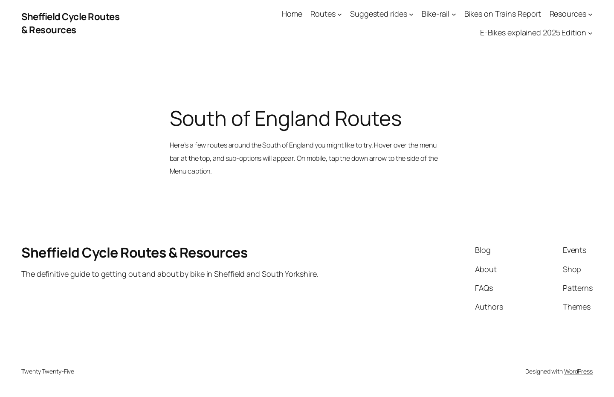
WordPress (578, 371)
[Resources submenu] (590, 14)
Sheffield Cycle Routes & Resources (70, 23)
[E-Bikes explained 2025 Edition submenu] (590, 33)
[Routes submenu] (339, 14)
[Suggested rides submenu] (411, 14)
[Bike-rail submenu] (454, 14)
